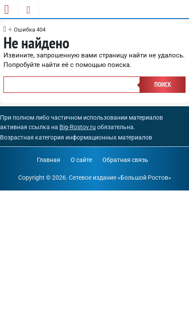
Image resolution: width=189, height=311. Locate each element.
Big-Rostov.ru (77, 127)
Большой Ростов (144, 177)
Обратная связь (125, 159)
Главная (48, 159)
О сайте (81, 159)
